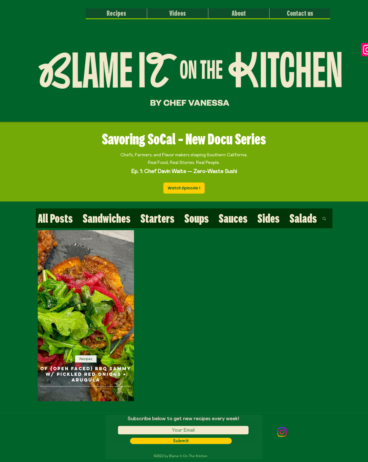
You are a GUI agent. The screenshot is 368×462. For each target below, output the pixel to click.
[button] (324, 218)
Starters (157, 218)
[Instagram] (282, 432)
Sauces (233, 218)
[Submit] (181, 441)
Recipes (85, 359)
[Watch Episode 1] (184, 188)
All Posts (55, 218)
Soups (196, 218)
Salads (303, 218)
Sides (268, 218)
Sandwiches (107, 218)
